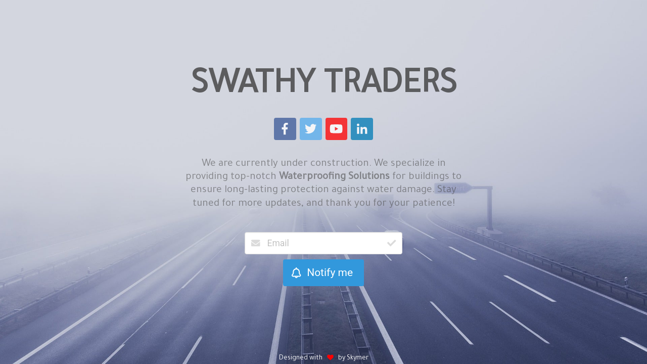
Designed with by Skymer (323, 358)
